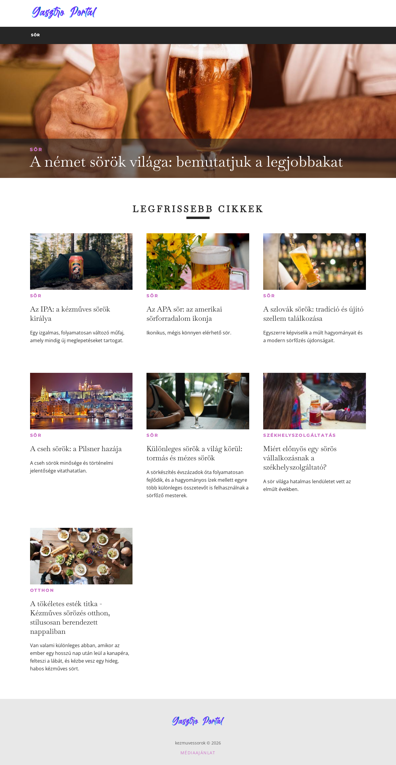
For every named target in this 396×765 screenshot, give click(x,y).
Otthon (42, 590)
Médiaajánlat (198, 752)
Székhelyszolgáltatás (299, 435)
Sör (36, 149)
